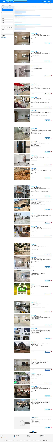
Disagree (47, 440)
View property (47, 43)
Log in (50, 1)
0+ (2, 27)
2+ (7, 27)
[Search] (25, 1)
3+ (9, 27)
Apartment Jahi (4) (3, 37)
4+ (11, 27)
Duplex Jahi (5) (3, 36)
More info (12, 440)
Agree (44, 440)
